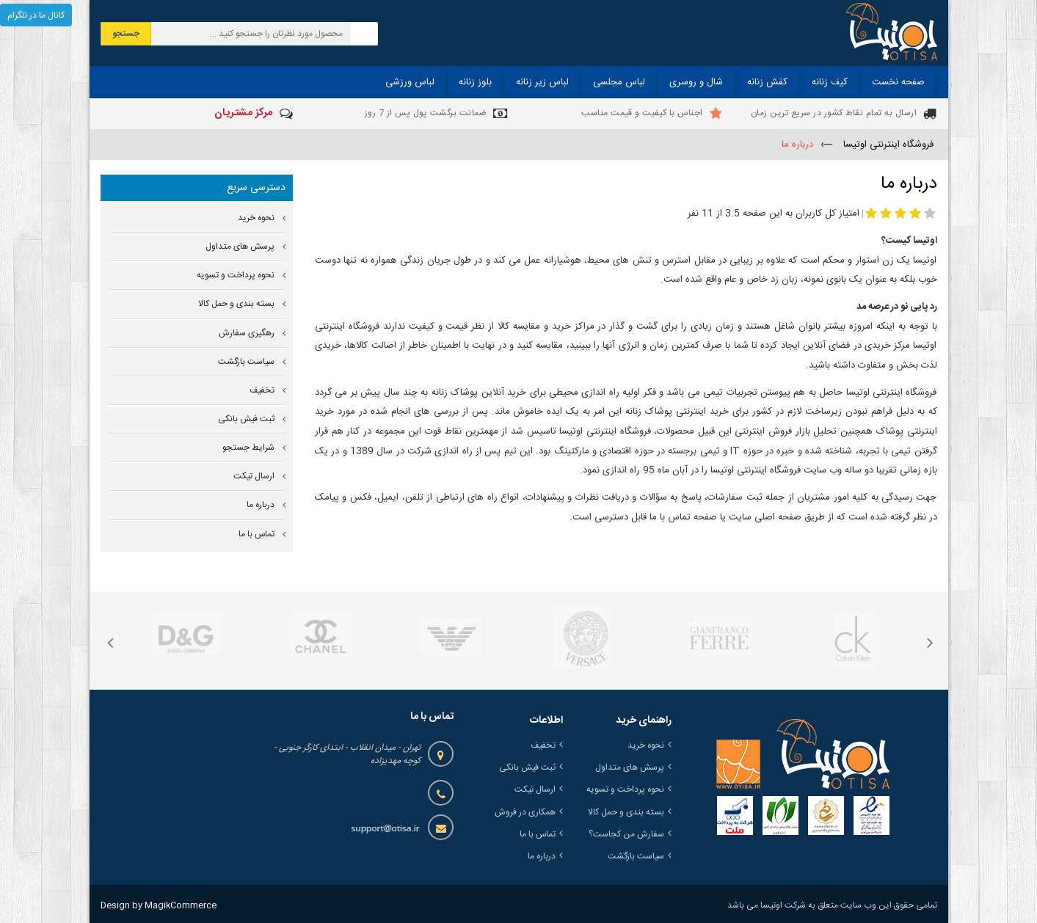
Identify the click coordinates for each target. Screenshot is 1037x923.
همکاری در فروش (525, 812)
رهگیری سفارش (246, 333)
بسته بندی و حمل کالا (236, 304)
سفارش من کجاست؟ (626, 834)
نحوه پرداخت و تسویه (235, 275)
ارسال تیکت (253, 476)
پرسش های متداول (239, 247)
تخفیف (262, 390)
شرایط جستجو (248, 448)
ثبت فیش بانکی (246, 419)
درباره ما (260, 505)
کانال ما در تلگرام (36, 15)
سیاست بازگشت (246, 362)
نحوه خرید (256, 218)
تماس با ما (256, 534)
